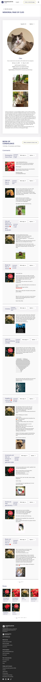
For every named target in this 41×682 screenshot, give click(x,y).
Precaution (5, 655)
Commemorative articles (7, 645)
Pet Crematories (6, 659)
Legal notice (5, 671)
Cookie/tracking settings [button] (7, 675)
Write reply (23, 155)
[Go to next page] (22, 581)
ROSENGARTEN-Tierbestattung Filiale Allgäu (23, 69)
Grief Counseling (6, 653)
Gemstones (5, 646)
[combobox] (18, 2)
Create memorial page (7, 641)
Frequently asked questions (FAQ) (9, 668)
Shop (4, 663)
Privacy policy (5, 673)
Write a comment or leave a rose (30, 142)
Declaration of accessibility (8, 676)
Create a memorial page (30, 2)
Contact (4, 669)
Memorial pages (6, 643)
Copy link (23, 24)
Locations (4, 661)
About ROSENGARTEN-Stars (8, 651)
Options (32, 24)
